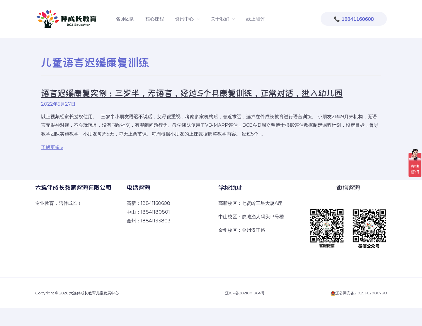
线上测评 (248, 19)
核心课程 (152, 19)
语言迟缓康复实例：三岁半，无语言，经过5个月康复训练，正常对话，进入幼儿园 (192, 93)
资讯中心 (180, 19)
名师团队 (124, 19)
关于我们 (214, 19)
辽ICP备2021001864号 (245, 293)
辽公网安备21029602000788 (361, 293)
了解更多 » (52, 147)
